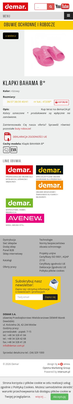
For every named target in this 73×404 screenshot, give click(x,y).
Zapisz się (50, 297)
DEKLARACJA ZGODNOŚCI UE (30, 136)
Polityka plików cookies (52, 270)
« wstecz (10, 36)
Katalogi (7, 260)
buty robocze (22, 128)
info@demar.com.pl (13, 345)
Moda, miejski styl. (25, 220)
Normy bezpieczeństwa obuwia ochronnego (52, 245)
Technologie (46, 239)
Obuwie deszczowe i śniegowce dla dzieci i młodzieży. (49, 189)
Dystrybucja (9, 239)
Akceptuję (59, 397)
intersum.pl (64, 371)
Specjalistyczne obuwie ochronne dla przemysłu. (49, 172)
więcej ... (40, 396)
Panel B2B (8, 250)
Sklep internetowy (12, 253)
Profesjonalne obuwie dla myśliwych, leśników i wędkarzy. (19, 174)
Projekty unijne (48, 253)
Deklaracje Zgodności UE (53, 267)
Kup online (61, 102)
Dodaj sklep (9, 246)
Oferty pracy (9, 266)
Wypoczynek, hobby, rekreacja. (19, 205)
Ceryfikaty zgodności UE (52, 263)
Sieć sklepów (10, 243)
